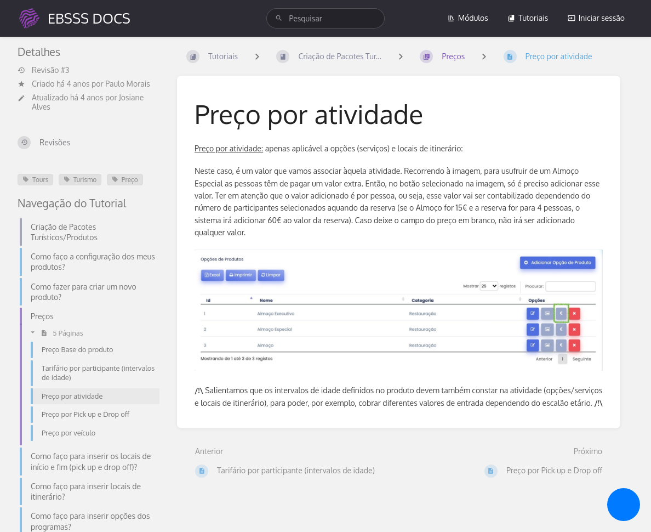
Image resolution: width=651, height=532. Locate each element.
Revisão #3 (43, 70)
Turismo (80, 180)
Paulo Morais (127, 83)
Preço (125, 180)
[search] (325, 18)
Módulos (467, 17)
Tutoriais (527, 17)
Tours (35, 180)
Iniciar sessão (596, 17)
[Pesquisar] (279, 18)
